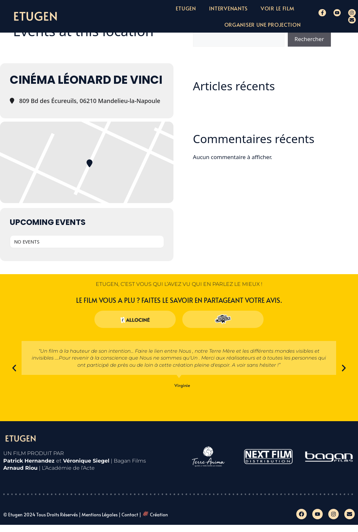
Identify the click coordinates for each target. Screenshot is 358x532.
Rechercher (309, 39)
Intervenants (228, 8)
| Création (153, 514)
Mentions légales (100, 514)
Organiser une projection (262, 24)
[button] (14, 367)
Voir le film (277, 8)
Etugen (186, 8)
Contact (130, 514)
